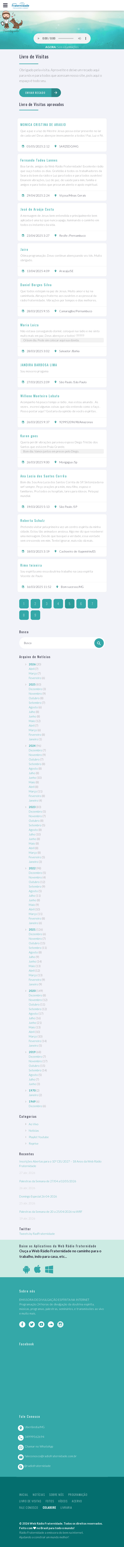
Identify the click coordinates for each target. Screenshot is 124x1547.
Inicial (24, 1494)
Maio (32, 721)
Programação (78, 1494)
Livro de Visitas (30, 1501)
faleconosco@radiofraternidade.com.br (51, 1456)
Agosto (33, 707)
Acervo (77, 1501)
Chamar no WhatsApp (39, 1446)
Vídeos (62, 1501)
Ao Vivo (33, 1124)
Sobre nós (56, 1494)
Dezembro (35, 689)
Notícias (34, 1130)
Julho (32, 711)
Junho (32, 716)
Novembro (35, 693)
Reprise (33, 1143)
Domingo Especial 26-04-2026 (38, 1196)
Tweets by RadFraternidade (37, 1233)
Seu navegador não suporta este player (62, 38)
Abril (31, 668)
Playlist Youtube (39, 1137)
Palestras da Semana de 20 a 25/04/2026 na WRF (50, 1211)
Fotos (50, 1501)
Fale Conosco (28, 1507)
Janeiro (33, 739)
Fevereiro (35, 678)
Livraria (66, 1507)
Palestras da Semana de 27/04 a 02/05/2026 (47, 1181)
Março (33, 673)
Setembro (35, 702)
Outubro (34, 698)
